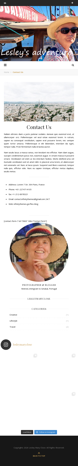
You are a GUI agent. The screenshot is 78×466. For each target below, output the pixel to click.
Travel (12, 326)
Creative (13, 314)
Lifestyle (13, 320)
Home (6, 72)
